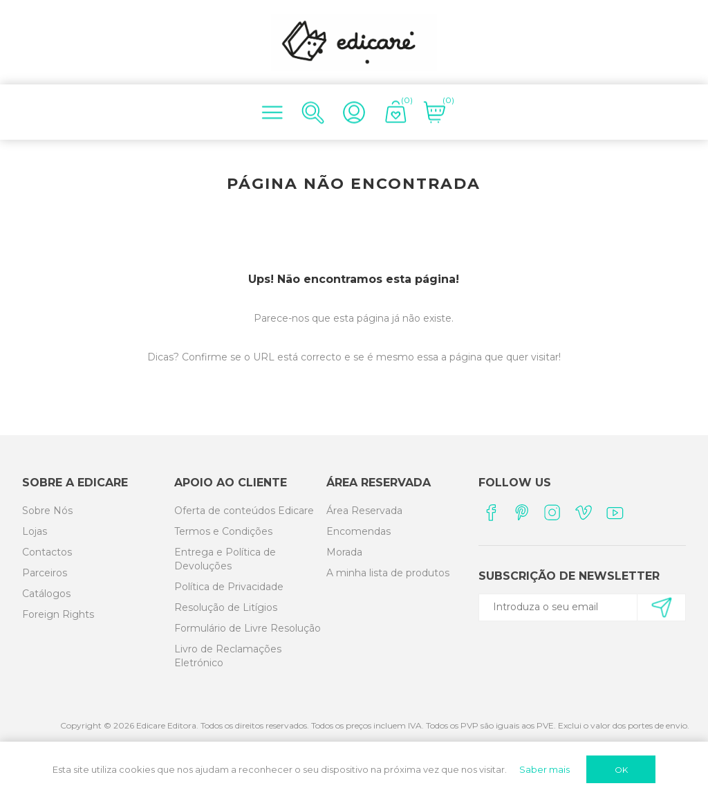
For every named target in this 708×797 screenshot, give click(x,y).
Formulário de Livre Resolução (247, 628)
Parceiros (44, 573)
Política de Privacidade (228, 586)
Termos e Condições (223, 531)
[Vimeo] (584, 512)
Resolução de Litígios (225, 607)
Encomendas (358, 531)
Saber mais (544, 769)
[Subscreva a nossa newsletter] (576, 606)
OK (621, 769)
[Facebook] (490, 512)
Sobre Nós (47, 510)
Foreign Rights (58, 614)
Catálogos (46, 593)
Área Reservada (364, 510)
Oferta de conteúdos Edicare (244, 510)
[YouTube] (615, 512)
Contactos (47, 552)
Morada (344, 552)
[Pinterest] (522, 512)
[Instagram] (553, 512)
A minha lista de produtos (387, 573)
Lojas (34, 531)
